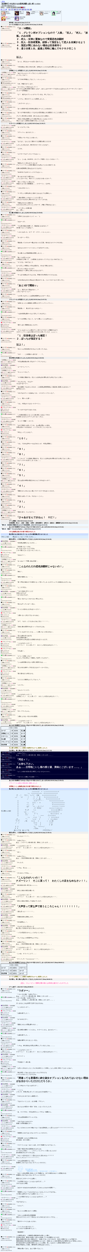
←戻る (3, 1)
